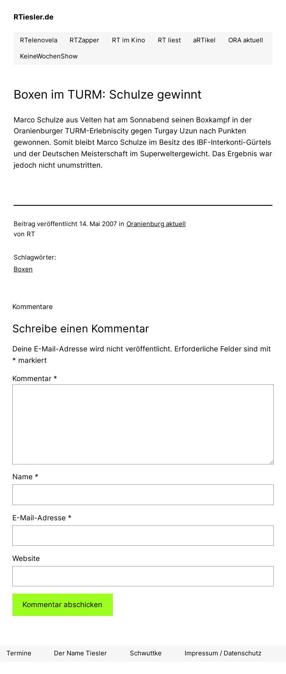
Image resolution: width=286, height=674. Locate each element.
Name (25, 476)
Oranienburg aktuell (156, 224)
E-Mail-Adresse (42, 518)
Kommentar (34, 378)
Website (26, 558)
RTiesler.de (33, 17)
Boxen (23, 269)
